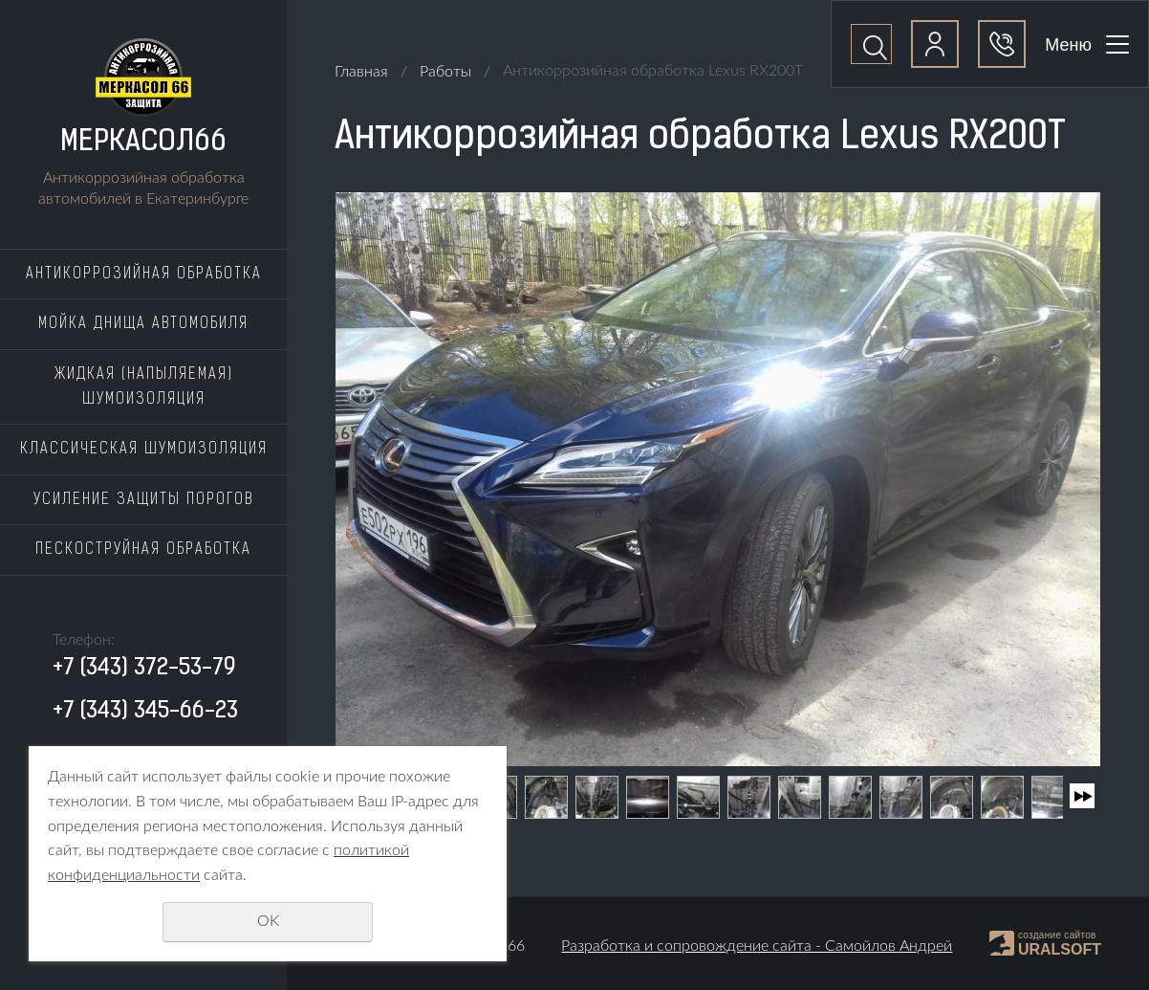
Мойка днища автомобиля (143, 324)
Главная (361, 71)
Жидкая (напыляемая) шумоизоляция (143, 387)
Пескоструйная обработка (143, 550)
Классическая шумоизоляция (144, 449)
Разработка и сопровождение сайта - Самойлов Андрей (756, 946)
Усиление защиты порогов (143, 500)
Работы (445, 71)
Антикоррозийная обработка (144, 274)
